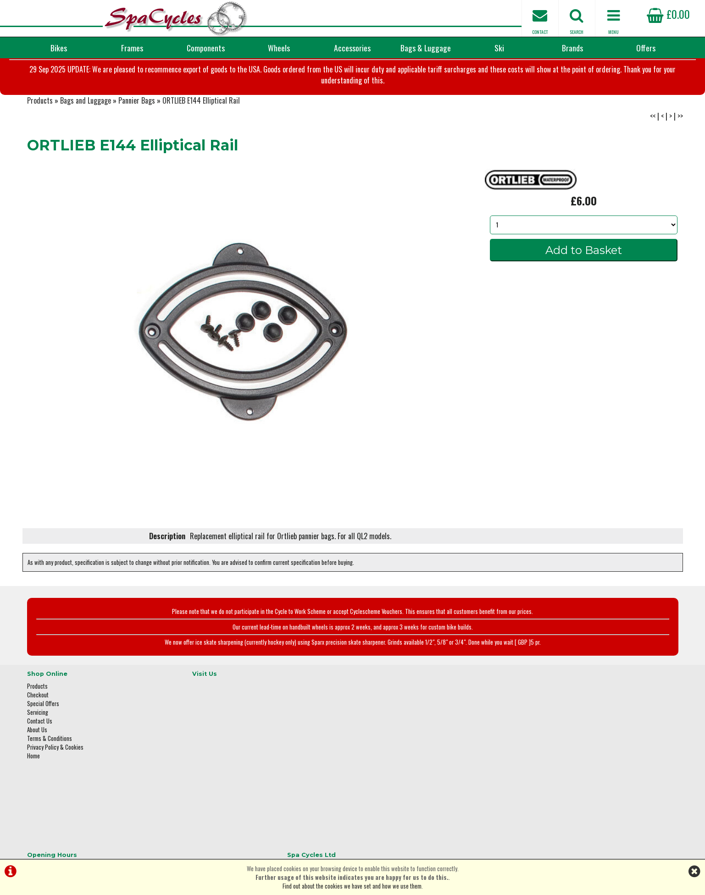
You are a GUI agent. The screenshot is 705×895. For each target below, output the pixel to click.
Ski (499, 48)
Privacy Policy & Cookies (55, 776)
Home (33, 784)
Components (206, 48)
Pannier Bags (136, 132)
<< (652, 148)
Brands (572, 48)
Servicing (37, 741)
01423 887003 (545, 770)
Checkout (38, 723)
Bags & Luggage (425, 48)
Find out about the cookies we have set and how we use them (352, 886)
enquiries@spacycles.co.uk (561, 799)
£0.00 (668, 14)
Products (40, 132)
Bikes (58, 48)
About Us (37, 758)
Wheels (279, 48)
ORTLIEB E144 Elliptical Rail (201, 132)
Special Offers (43, 732)
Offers (645, 48)
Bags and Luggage (85, 132)
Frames (132, 48)
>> (680, 148)
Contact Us (39, 750)
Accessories (352, 48)
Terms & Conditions (49, 767)
